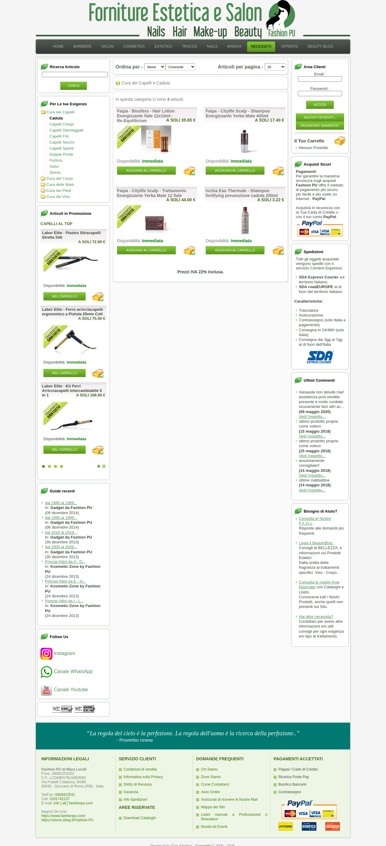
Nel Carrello (64, 296)
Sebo (54, 166)
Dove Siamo (210, 777)
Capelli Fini (59, 136)
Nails (212, 46)
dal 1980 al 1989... (61, 503)
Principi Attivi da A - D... (65, 561)
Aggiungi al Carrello (146, 170)
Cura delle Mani (60, 184)
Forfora (55, 160)
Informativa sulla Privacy (143, 777)
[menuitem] (58, 46)
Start (99, 466)
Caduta (56, 118)
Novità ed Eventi (214, 827)
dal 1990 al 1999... (61, 517)
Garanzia (131, 792)
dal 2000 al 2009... (61, 547)
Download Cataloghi (140, 818)
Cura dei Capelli (60, 112)
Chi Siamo (209, 769)
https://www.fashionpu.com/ (63, 816)
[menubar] (193, 46)
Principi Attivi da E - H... (65, 581)
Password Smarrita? (320, 125)
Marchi (234, 46)
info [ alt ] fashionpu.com (73, 803)
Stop (104, 466)
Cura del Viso (58, 196)
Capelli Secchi (61, 142)
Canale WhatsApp (66, 671)
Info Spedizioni (135, 799)
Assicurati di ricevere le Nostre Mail (229, 799)
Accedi (320, 105)
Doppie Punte (61, 154)
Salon (107, 46)
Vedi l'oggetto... (312, 416)
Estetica (163, 46)
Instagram (57, 653)
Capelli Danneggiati (66, 130)
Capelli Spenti (61, 148)
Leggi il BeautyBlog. (316, 543)
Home (58, 46)
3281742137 (59, 799)
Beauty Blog (320, 46)
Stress (55, 172)
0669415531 (65, 795)
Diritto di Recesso (138, 784)
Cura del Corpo (59, 178)
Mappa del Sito (213, 807)
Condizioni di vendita (140, 769)
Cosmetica (134, 46)
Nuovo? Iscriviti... (320, 117)
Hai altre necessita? (316, 616)
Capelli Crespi (61, 124)
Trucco (189, 46)
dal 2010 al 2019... (61, 532)
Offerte (289, 46)
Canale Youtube (64, 689)
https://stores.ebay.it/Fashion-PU (67, 820)
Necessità (261, 46)
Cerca (74, 85)
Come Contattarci (215, 784)
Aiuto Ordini (210, 792)
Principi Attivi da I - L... (64, 601)
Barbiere (82, 46)
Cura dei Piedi (58, 190)
